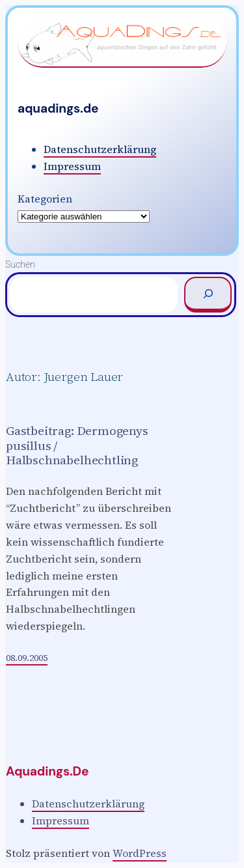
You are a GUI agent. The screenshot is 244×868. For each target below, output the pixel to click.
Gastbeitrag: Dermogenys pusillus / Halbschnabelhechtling (77, 445)
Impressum (72, 166)
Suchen (20, 264)
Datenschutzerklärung (100, 149)
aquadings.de (58, 108)
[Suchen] (208, 295)
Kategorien (45, 198)
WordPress (140, 853)
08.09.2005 (26, 657)
